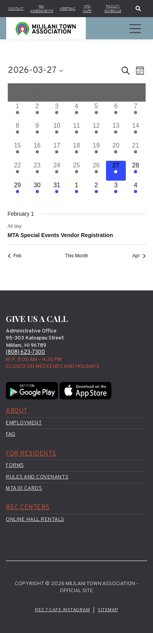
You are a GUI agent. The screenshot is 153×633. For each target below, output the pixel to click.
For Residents (31, 454)
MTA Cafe (87, 8)
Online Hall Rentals (35, 519)
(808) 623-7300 (25, 352)
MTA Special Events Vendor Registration (60, 235)
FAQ (11, 434)
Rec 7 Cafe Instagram (62, 610)
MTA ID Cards (24, 488)
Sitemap (108, 610)
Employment (24, 423)
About (17, 411)
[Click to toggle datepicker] (35, 70)
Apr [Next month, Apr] (139, 256)
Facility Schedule (112, 8)
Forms (15, 465)
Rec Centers (28, 508)
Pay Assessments (41, 8)
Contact (16, 9)
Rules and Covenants (37, 477)
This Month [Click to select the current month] (76, 256)
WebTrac (67, 9)
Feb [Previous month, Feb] (15, 256)
